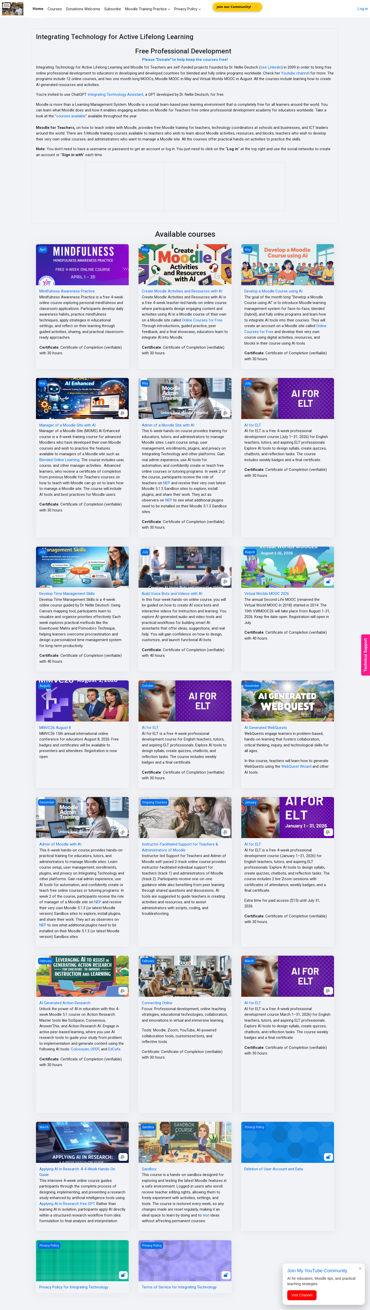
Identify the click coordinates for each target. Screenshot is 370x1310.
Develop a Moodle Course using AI (273, 291)
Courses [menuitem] (55, 9)
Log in (363, 8)
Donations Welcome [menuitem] (83, 9)
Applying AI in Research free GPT (67, 1203)
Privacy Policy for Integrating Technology (73, 1287)
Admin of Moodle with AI (60, 844)
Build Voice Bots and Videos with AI (172, 593)
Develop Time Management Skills (67, 593)
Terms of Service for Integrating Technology (179, 1287)
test (206, 1215)
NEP (166, 483)
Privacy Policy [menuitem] (185, 9)
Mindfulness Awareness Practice (67, 291)
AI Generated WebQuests (265, 727)
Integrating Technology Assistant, (116, 94)
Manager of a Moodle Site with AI (67, 425)
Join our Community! (238, 6)
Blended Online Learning (59, 460)
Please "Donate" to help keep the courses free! (185, 59)
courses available (71, 116)
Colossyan (80, 1049)
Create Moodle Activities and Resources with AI (182, 291)
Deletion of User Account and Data (273, 1169)
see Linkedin (271, 67)
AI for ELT (252, 425)
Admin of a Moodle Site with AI (168, 425)
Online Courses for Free (202, 320)
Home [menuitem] (38, 8)
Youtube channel (295, 73)
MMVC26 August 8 (55, 727)
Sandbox (149, 1169)
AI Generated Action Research (64, 1003)
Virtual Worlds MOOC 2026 (266, 593)
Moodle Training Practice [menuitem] (146, 9)
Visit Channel (301, 1295)
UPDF (95, 1049)
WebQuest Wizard (296, 766)
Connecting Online (157, 1003)
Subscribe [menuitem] (112, 9)
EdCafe (114, 1049)
